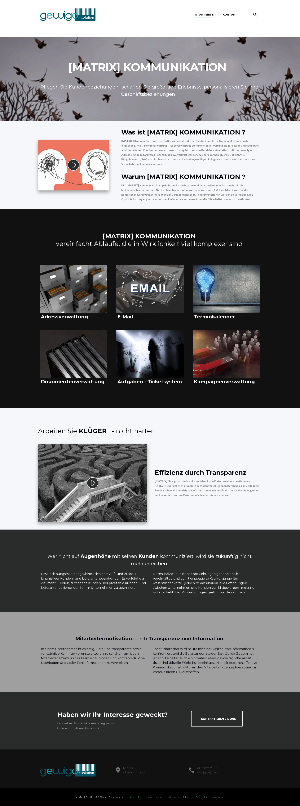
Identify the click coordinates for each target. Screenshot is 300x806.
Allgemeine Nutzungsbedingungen (147, 797)
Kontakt (230, 14)
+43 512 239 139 (207, 768)
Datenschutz (202, 797)
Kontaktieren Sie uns (218, 719)
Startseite (204, 14)
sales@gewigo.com (207, 772)
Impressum (217, 797)
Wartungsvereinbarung (180, 797)
